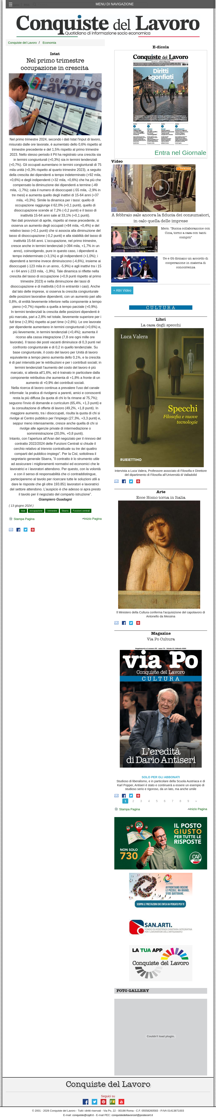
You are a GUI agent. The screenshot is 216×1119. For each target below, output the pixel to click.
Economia (49, 42)
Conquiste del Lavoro (22, 42)
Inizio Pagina (92, 518)
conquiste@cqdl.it (83, 1115)
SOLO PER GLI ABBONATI (161, 777)
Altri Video (122, 290)
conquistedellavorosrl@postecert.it (132, 1115)
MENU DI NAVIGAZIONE (115, 4)
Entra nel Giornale (180, 152)
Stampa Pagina (21, 519)
